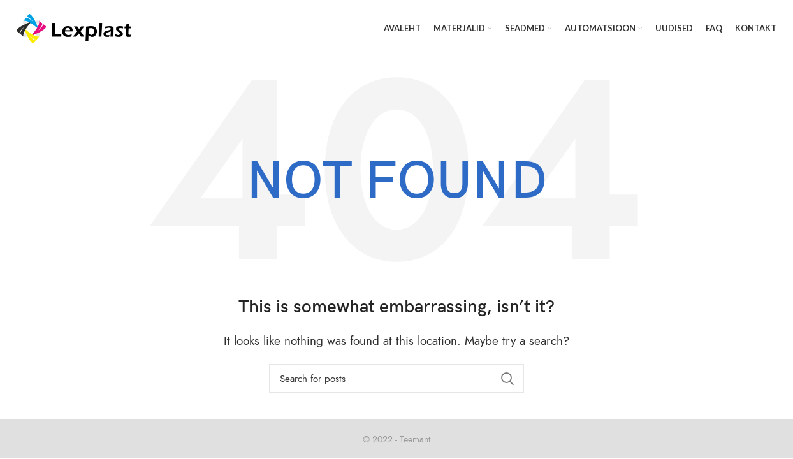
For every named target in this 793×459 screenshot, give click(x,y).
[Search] (396, 378)
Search (507, 378)
